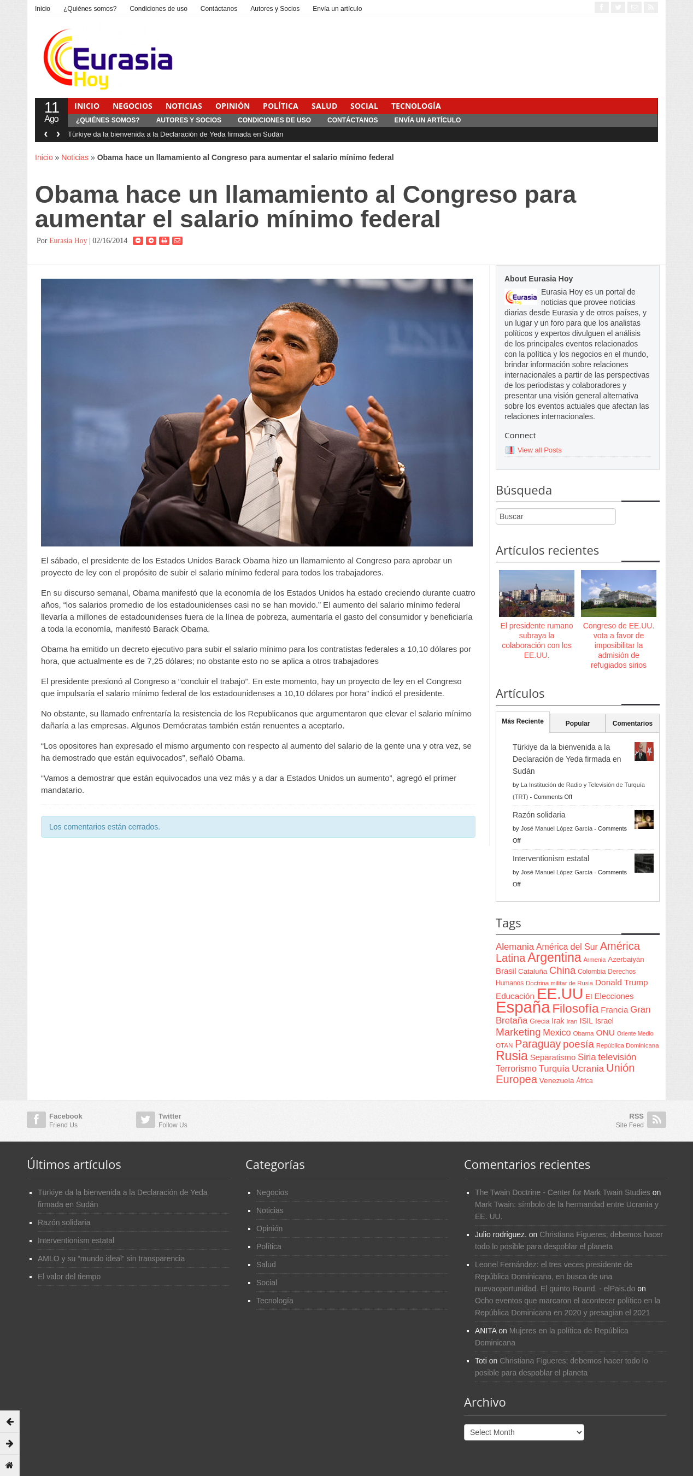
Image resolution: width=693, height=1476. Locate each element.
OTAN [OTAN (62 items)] (504, 1045)
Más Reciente (523, 721)
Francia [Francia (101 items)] (614, 1009)
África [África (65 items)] (584, 1081)
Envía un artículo (337, 9)
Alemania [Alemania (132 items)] (515, 947)
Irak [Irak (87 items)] (557, 1020)
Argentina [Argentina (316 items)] (554, 957)
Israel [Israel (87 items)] (604, 1020)
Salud (324, 106)
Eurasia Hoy (68, 241)
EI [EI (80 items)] (588, 996)
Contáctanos (219, 9)
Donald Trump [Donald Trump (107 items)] (621, 982)
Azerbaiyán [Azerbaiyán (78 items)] (626, 959)
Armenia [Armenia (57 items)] (595, 959)
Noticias (184, 106)
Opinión (232, 106)
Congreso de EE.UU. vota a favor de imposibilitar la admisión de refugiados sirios (619, 645)
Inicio (42, 9)
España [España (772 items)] (523, 1007)
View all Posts (540, 450)
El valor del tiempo (69, 1276)
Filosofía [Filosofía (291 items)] (575, 1008)
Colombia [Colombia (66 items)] (592, 971)
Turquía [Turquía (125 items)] (554, 1068)
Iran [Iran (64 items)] (571, 1021)
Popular (578, 723)
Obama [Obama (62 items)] (583, 1033)
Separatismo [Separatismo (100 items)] (553, 1057)
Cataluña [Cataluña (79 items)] (532, 971)
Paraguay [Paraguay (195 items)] (538, 1044)
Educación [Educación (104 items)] (515, 996)
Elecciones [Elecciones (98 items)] (614, 996)
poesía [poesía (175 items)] (578, 1044)
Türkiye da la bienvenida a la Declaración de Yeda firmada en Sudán (176, 134)
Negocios (132, 106)
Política (280, 106)
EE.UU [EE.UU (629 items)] (560, 993)
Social (364, 106)
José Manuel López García (556, 828)
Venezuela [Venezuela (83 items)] (556, 1081)
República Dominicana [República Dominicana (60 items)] (627, 1045)
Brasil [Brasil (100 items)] (506, 971)
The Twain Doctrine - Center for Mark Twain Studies (562, 1192)
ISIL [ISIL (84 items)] (586, 1021)
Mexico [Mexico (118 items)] (557, 1032)
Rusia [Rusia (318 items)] (512, 1056)
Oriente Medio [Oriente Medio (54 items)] (635, 1033)
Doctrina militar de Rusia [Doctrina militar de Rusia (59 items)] (559, 983)
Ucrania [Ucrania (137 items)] (588, 1068)
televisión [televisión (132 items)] (617, 1057)
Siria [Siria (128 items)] (587, 1057)
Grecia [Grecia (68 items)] (539, 1021)
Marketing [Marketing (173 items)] (518, 1032)
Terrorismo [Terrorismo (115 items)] (516, 1068)
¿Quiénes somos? (89, 9)
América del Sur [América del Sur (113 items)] (567, 946)
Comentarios (633, 723)
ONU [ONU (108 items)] (605, 1032)
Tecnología (416, 106)
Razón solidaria (539, 814)
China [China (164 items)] (562, 970)
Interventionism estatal (551, 858)
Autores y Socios (274, 9)
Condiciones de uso (158, 9)
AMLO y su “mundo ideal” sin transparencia (111, 1258)
